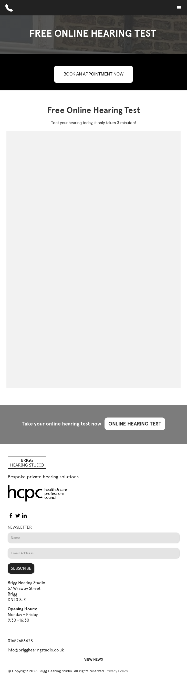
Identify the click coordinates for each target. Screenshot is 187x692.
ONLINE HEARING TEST (134, 424)
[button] (179, 7)
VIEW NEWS (93, 659)
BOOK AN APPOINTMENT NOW (93, 74)
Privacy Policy (117, 671)
